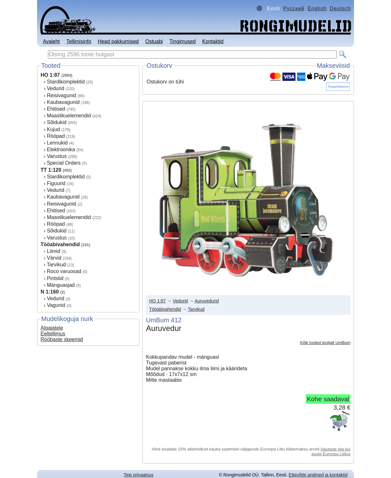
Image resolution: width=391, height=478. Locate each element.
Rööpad (56, 136)
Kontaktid (213, 41)
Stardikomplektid (66, 81)
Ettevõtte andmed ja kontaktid (318, 474)
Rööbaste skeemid (62, 339)
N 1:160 (50, 291)
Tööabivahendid (60, 244)
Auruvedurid (207, 300)
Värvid (54, 258)
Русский (293, 8)
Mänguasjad (61, 285)
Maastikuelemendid (69, 115)
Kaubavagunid (63, 102)
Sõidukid (56, 122)
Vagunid (56, 305)
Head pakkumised (118, 41)
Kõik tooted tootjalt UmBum (325, 342)
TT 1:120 (51, 170)
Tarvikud (56, 264)
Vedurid (55, 88)
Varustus (57, 156)
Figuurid (56, 183)
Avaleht (51, 41)
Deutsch (340, 8)
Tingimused (182, 41)
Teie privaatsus (138, 474)
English (317, 8)
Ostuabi (154, 41)
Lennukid (57, 142)
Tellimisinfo (78, 41)
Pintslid (55, 278)
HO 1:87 (50, 75)
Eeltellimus (53, 333)
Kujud (53, 129)
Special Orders (64, 163)
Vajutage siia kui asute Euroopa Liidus (330, 451)
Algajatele (52, 328)
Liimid (53, 251)
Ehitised (56, 109)
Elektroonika (61, 149)
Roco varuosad (64, 271)
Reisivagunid (61, 95)
